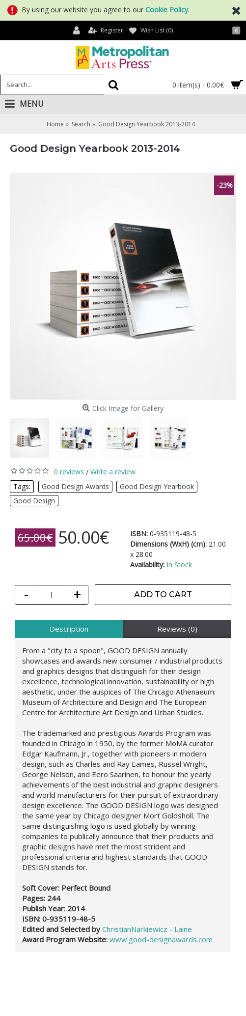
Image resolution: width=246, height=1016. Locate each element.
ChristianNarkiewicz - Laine (147, 929)
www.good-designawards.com (160, 939)
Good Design (34, 500)
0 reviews (69, 471)
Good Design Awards (75, 486)
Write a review (113, 471)
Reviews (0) (177, 629)
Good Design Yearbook (157, 486)
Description (69, 629)
